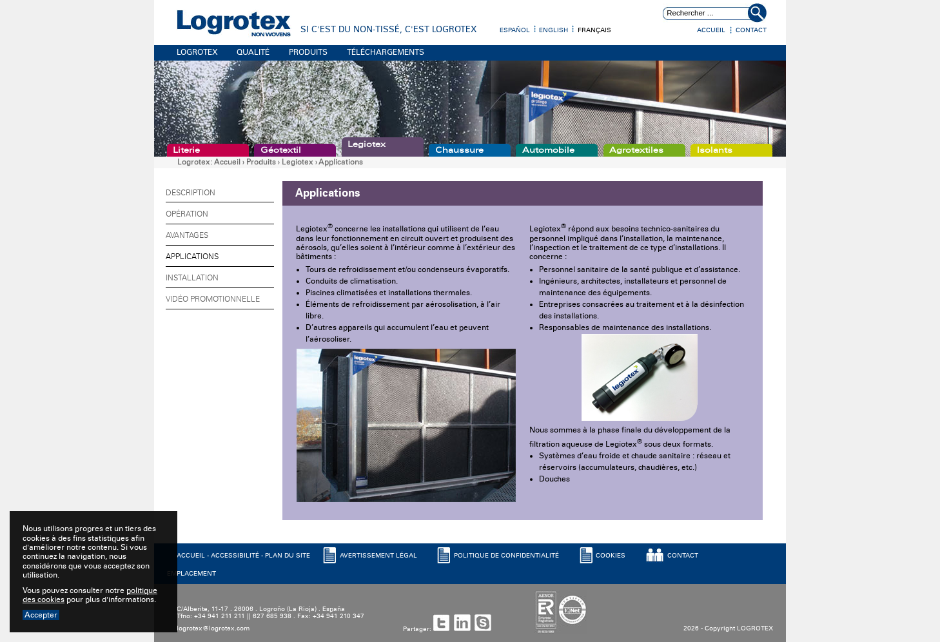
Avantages (187, 235)
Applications (340, 161)
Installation (192, 277)
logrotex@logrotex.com (213, 628)
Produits (261, 161)
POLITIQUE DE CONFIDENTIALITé (506, 555)
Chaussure (459, 150)
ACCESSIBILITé (235, 555)
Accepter (40, 614)
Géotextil (280, 150)
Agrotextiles (636, 150)
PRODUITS (308, 52)
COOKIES (610, 555)
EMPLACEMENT (191, 574)
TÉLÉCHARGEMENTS (385, 52)
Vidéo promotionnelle (213, 299)
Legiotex (367, 144)
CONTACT (682, 555)
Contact (751, 30)
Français (594, 30)
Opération (187, 214)
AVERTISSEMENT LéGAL (378, 555)
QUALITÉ (253, 52)
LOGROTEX (197, 52)
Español (515, 30)
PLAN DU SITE (287, 555)
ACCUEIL (191, 555)
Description (190, 192)
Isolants (714, 150)
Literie (186, 150)
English (553, 30)
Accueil (711, 30)
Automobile (548, 150)
